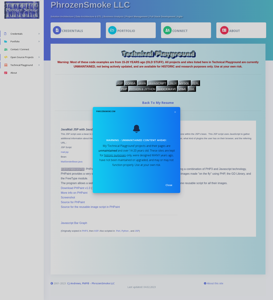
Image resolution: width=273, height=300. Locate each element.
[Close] (175, 112)
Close (169, 185)
